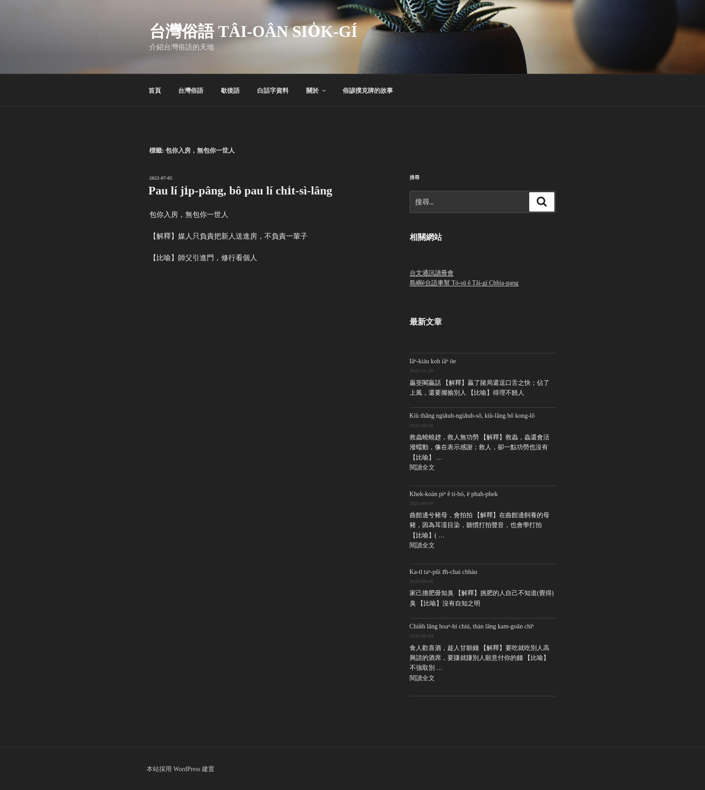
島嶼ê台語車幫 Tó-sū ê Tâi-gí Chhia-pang (464, 283)
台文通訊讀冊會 (432, 273)
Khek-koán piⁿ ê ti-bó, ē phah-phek (454, 494)
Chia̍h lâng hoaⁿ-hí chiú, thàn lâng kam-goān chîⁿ (472, 626)
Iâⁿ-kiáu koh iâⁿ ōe (433, 361)
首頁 (154, 90)
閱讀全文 (422, 467)
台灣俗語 (190, 90)
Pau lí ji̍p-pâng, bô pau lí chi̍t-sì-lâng (240, 190)
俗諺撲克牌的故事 (368, 90)
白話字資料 (273, 90)
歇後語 (230, 90)
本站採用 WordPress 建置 (180, 769)
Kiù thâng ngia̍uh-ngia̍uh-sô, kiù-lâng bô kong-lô (472, 415)
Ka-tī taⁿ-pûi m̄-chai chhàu (443, 572)
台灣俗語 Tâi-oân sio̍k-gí (253, 32)
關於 (316, 90)
